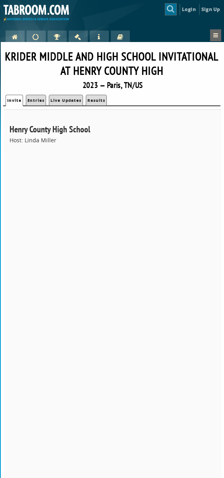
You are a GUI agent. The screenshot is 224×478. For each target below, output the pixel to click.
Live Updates (65, 100)
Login (189, 9)
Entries (35, 100)
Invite (14, 100)
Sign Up (210, 9)
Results (96, 100)
